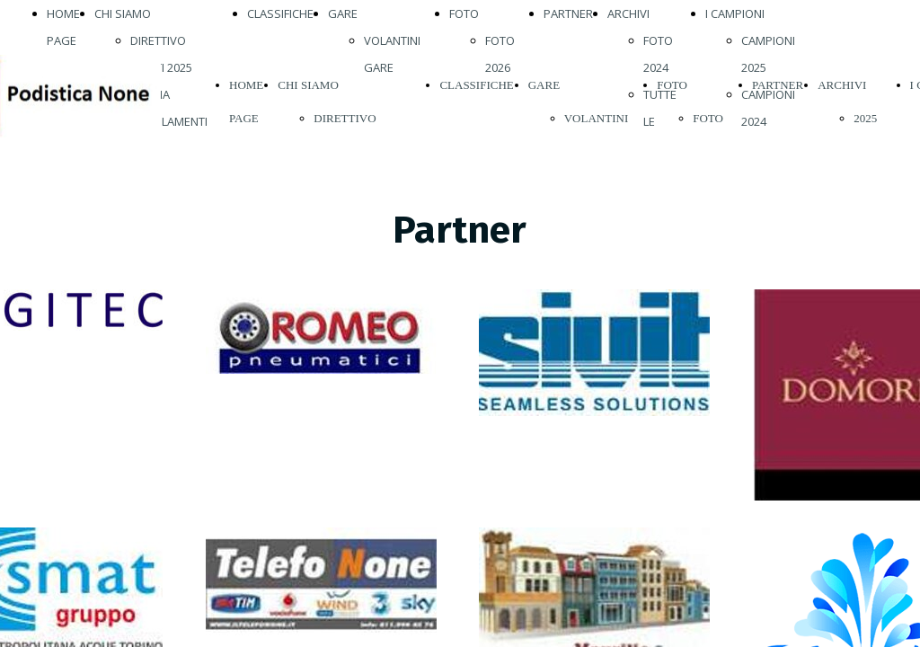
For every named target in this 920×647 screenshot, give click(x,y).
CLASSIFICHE (280, 13)
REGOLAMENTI (169, 121)
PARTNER (568, 13)
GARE (343, 13)
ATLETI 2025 (161, 67)
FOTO (464, 13)
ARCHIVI (628, 13)
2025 (865, 118)
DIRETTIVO (158, 40)
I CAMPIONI (735, 13)
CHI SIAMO (122, 13)
